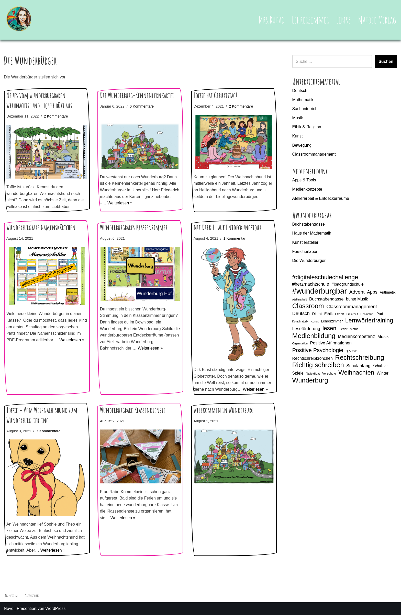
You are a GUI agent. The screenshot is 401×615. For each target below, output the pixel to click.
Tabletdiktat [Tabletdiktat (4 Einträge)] (313, 373)
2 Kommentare (56, 116)
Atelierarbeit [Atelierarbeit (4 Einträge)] (299, 299)
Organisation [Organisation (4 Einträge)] (300, 343)
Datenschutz (32, 595)
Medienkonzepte (307, 189)
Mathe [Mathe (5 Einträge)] (354, 329)
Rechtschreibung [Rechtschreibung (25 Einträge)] (359, 357)
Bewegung (302, 145)
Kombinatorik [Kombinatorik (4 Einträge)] (300, 321)
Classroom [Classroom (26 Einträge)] (308, 306)
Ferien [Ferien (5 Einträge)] (339, 314)
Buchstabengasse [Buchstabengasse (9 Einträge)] (326, 299)
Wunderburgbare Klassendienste (132, 410)
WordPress (55, 608)
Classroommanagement (314, 154)
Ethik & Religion (306, 127)
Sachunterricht (305, 109)
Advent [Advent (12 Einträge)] (357, 292)
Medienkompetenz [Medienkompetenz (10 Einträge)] (356, 336)
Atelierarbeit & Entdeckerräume (320, 198)
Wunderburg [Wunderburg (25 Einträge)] (310, 380)
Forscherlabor (305, 251)
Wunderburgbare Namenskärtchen (40, 227)
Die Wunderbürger (309, 260)
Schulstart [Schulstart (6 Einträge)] (380, 366)
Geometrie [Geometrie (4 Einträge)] (366, 314)
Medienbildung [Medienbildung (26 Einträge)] (314, 336)
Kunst (297, 136)
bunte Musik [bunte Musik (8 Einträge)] (357, 299)
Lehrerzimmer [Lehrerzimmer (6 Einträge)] (332, 321)
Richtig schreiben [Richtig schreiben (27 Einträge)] (318, 365)
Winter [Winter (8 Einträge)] (382, 373)
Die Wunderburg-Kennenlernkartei (137, 95)
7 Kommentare (48, 431)
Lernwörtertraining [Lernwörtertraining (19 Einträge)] (369, 320)
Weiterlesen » (119, 203)
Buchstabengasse (308, 224)
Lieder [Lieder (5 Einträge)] (343, 329)
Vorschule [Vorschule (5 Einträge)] (329, 373)
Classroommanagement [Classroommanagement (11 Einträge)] (351, 306)
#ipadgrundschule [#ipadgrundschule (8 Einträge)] (347, 284)
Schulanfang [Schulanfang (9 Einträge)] (358, 365)
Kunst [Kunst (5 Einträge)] (314, 321)
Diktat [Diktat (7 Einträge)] (317, 314)
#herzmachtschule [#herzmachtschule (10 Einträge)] (310, 284)
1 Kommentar (235, 238)
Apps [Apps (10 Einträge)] (372, 292)
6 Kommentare (142, 106)
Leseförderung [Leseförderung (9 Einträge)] (306, 328)
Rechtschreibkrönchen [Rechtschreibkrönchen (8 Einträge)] (312, 358)
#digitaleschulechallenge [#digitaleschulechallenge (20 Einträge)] (325, 277)
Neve (8, 608)
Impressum (11, 595)
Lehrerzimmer (310, 20)
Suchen (385, 61)
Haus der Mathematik (311, 233)
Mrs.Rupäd (272, 20)
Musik (297, 118)
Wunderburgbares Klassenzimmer (134, 227)
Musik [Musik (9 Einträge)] (383, 336)
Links (343, 20)
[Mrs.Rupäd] (19, 20)
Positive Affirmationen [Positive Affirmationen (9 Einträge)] (331, 343)
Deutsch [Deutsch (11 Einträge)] (301, 313)
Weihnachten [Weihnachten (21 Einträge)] (356, 372)
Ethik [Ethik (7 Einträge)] (328, 314)
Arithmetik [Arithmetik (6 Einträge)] (387, 292)
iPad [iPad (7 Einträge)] (379, 314)
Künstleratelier (305, 242)
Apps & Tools (304, 180)
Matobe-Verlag (377, 20)
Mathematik (303, 100)
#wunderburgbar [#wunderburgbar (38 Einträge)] (319, 291)
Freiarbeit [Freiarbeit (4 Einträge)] (352, 314)
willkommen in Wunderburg (223, 410)
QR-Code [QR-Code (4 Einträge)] (351, 351)
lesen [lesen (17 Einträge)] (329, 328)
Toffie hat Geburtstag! (215, 95)
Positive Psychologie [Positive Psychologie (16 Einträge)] (317, 350)
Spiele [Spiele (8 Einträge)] (298, 373)
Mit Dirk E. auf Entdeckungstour (227, 227)
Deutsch (299, 90)
